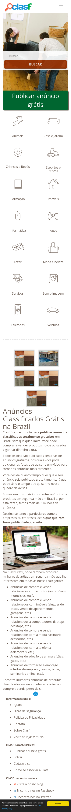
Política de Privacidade (29, 717)
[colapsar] (61, 7)
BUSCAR (35, 64)
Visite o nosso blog (28, 784)
